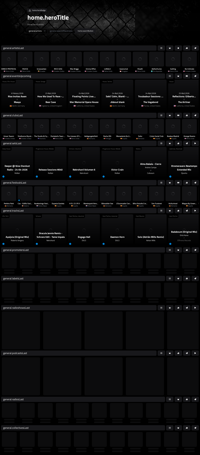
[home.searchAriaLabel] (61, 31)
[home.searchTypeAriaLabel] (37, 31)
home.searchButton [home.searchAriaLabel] (85, 30)
